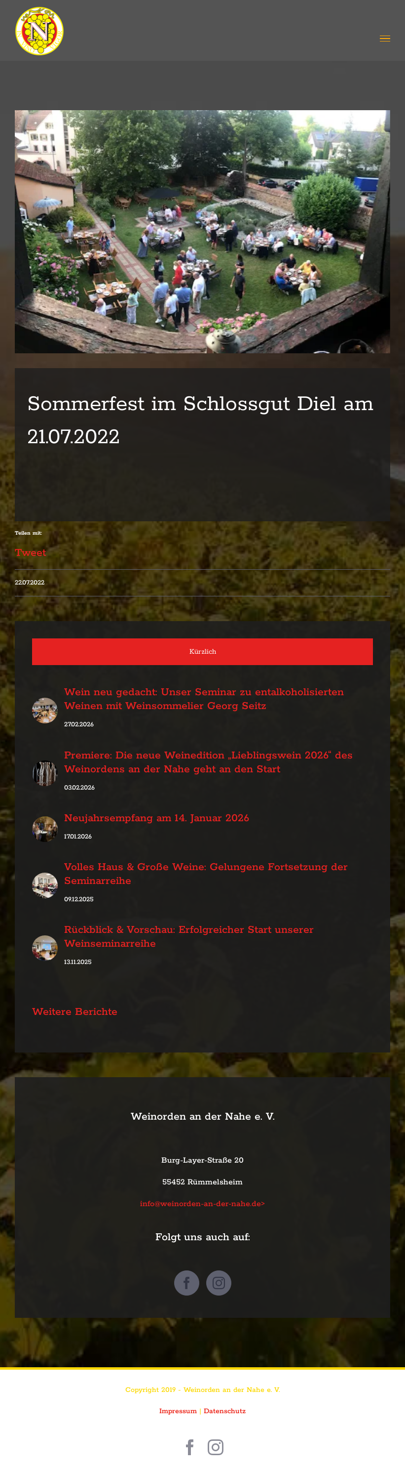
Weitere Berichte (74, 1012)
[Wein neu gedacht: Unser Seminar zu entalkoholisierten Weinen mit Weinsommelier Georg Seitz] (45, 708)
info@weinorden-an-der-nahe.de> (202, 1204)
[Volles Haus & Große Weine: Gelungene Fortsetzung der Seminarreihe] (45, 883)
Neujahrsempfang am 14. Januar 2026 (156, 818)
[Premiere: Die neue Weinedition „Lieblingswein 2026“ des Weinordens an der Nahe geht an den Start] (45, 771)
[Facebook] (186, 1283)
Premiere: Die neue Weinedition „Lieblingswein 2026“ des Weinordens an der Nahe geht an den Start (208, 762)
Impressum (178, 1411)
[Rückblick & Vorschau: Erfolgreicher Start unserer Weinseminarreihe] (45, 946)
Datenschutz (225, 1411)
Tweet (30, 548)
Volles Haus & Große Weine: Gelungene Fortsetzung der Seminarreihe (206, 874)
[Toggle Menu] (385, 39)
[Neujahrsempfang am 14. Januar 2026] (45, 827)
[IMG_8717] (202, 231)
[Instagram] (218, 1283)
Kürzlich (202, 651)
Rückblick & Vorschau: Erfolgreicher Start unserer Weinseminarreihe (189, 937)
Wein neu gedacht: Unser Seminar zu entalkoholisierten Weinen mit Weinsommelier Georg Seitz (204, 699)
